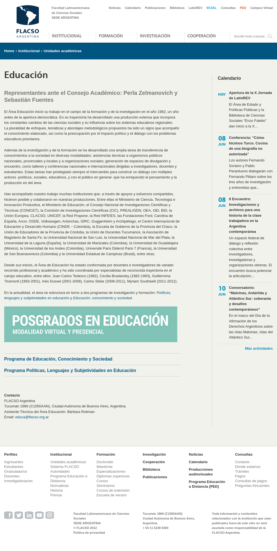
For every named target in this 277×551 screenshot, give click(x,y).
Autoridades (60, 471)
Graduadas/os (15, 471)
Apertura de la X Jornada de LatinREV (250, 95)
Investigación (155, 35)
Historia (56, 490)
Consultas (228, 7)
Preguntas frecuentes (252, 486)
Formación (111, 35)
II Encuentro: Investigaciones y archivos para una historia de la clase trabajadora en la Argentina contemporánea (245, 215)
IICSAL (212, 7)
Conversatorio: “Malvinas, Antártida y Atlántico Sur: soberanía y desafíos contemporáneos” (250, 298)
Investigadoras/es (18, 481)
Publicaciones (155, 7)
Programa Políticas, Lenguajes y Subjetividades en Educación (70, 370)
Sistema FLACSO (64, 467)
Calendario (133, 7)
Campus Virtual (261, 7)
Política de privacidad (89, 532)
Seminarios (106, 486)
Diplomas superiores (113, 476)
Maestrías (105, 467)
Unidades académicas (63, 51)
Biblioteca (177, 7)
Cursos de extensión (113, 490)
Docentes (12, 476)
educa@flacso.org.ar (32, 417)
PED (243, 7)
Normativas (59, 486)
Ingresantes (13, 462)
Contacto (242, 462)
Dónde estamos (248, 467)
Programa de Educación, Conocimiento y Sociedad (58, 359)
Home (9, 51)
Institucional (67, 35)
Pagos (240, 476)
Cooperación (201, 35)
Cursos (102, 481)
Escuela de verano (112, 495)
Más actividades (259, 348)
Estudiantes (13, 467)
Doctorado (105, 462)
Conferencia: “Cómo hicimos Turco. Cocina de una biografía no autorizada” (248, 146)
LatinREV (195, 7)
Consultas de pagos (251, 481)
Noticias (115, 7)
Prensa (56, 495)
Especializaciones (111, 471)
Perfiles (10, 454)
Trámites (242, 471)
